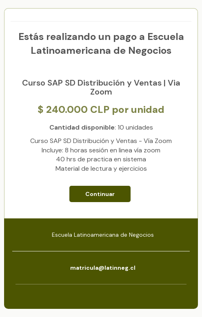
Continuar (100, 194)
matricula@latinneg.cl (102, 267)
